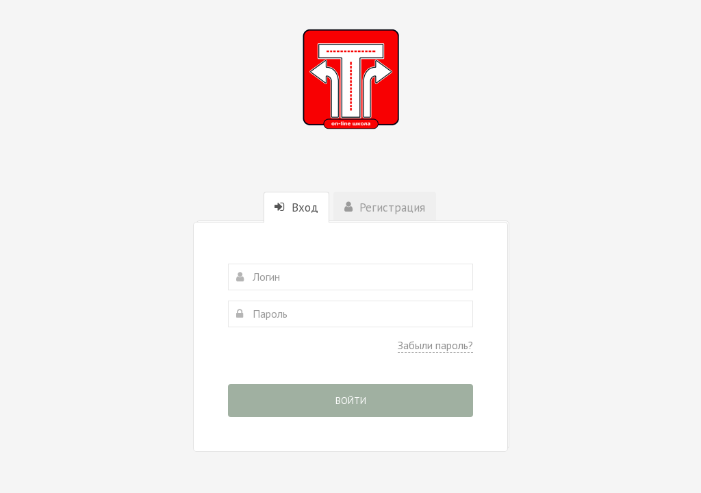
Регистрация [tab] (384, 207)
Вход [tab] (296, 207)
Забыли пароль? (435, 345)
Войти (350, 400)
